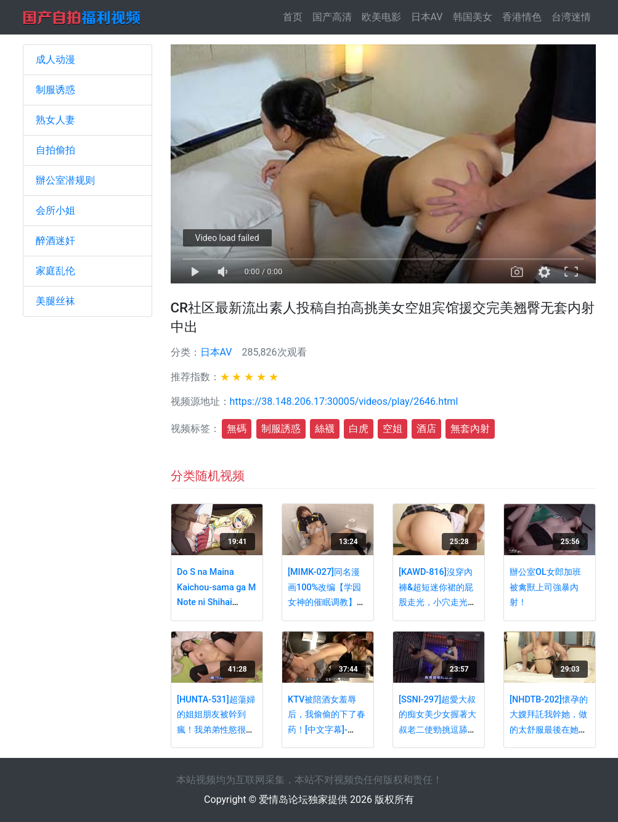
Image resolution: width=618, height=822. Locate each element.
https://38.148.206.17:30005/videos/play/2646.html (344, 401)
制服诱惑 (55, 90)
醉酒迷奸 (55, 240)
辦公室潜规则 (65, 180)
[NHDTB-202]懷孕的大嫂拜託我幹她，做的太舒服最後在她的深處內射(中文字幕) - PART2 (549, 729)
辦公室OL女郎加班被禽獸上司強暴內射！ (545, 587)
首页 (295, 16)
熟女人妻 (55, 120)
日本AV (427, 17)
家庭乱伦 (55, 271)
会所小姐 (55, 210)
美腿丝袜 (55, 301)
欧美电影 (381, 17)
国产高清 (332, 17)
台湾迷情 (571, 17)
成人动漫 (55, 59)
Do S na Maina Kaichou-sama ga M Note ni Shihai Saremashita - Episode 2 (216, 602)
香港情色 (522, 17)
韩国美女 (472, 17)
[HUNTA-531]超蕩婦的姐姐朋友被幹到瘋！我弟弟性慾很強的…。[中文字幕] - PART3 (216, 729)
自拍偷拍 (55, 150)
